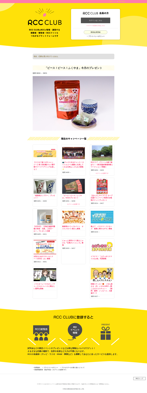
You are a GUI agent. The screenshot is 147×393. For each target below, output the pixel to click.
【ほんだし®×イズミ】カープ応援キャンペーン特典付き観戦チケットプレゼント (102, 190)
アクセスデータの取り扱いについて (72, 367)
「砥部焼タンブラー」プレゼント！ (45, 189)
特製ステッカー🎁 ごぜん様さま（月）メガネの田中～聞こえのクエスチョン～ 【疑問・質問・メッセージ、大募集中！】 (102, 280)
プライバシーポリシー (95, 36)
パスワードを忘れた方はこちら (95, 25)
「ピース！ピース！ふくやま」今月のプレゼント (73, 189)
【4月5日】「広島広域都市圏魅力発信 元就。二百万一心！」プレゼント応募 (45, 220)
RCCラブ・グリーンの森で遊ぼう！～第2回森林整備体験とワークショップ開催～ (102, 156)
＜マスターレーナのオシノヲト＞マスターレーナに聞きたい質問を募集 (45, 278)
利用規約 (36, 367)
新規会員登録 (95, 32)
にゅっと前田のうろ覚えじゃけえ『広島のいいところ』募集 (72, 243)
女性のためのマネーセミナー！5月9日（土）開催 (45, 249)
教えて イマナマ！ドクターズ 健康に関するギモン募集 (102, 219)
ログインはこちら (95, 20)
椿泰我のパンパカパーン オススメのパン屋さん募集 (73, 219)
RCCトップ (113, 1)
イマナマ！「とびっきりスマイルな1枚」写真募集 (102, 249)
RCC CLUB (121, 1)
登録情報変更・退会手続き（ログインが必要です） (50, 369)
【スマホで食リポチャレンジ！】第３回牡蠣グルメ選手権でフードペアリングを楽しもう (45, 157)
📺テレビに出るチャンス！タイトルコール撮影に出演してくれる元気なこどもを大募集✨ (73, 157)
